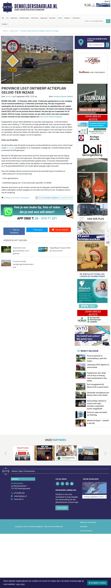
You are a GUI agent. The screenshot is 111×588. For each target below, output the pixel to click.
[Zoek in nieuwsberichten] (95, 21)
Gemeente (34, 18)
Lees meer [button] (20, 584)
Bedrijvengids (24, 18)
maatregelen (24, 198)
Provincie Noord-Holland (63, 97)
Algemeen (13, 18)
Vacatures (76, 18)
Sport (60, 18)
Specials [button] (52, 18)
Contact (4, 24)
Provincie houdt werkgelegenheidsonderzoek (23, 264)
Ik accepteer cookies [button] (97, 583)
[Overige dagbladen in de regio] (94, 505)
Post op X (37, 230)
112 (7, 18)
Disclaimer (83, 544)
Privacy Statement (86, 548)
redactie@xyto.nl (20, 514)
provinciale (14, 198)
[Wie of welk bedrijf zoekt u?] (95, 45)
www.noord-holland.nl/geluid (50, 117)
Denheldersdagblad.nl (35, 6)
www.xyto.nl (18, 517)
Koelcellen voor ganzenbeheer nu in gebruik (21, 251)
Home (5, 31)
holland (7, 198)
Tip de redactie (60, 230)
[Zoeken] (108, 21)
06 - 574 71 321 (46, 218)
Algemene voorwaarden (88, 540)
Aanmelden (62, 525)
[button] (3, 473)
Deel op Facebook (14, 231)
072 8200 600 (19, 510)
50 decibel (10, 148)
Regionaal (43, 18)
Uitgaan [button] (66, 18)
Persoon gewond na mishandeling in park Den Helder (97, 358)
